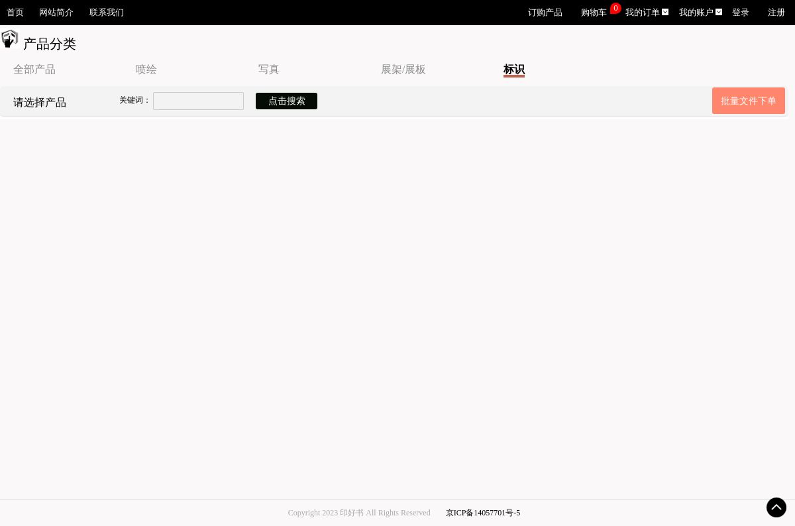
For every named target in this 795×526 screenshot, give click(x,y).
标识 (514, 69)
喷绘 (146, 69)
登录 (740, 12)
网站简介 (56, 12)
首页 (15, 12)
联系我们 (106, 12)
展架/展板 (403, 69)
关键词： (135, 100)
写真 (269, 69)
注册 (776, 12)
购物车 (594, 12)
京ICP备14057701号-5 (483, 512)
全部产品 (34, 69)
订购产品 (545, 12)
